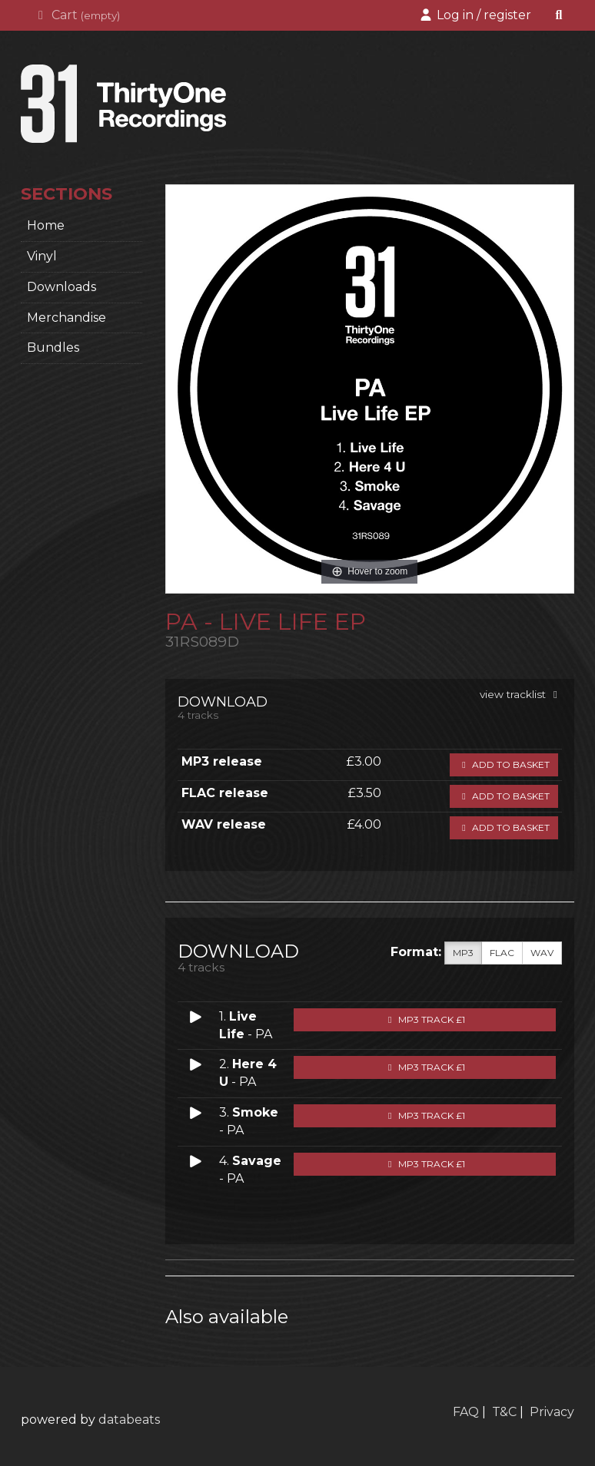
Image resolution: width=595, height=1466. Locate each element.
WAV (541, 953)
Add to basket (504, 764)
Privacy (552, 1412)
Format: (416, 952)
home (46, 225)
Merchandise (66, 317)
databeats (129, 1419)
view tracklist (521, 694)
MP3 (463, 953)
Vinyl (42, 256)
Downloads (61, 287)
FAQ (466, 1412)
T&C (504, 1412)
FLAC (502, 953)
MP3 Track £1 (424, 1019)
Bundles (53, 347)
